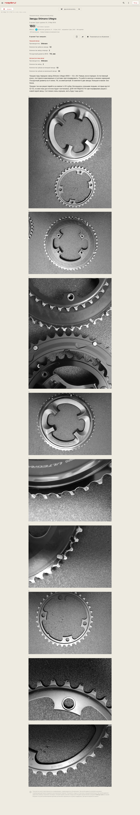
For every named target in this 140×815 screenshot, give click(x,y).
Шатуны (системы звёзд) (46, 15)
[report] (98, 36)
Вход (135, 3)
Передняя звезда (34, 15)
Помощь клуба (99, 794)
